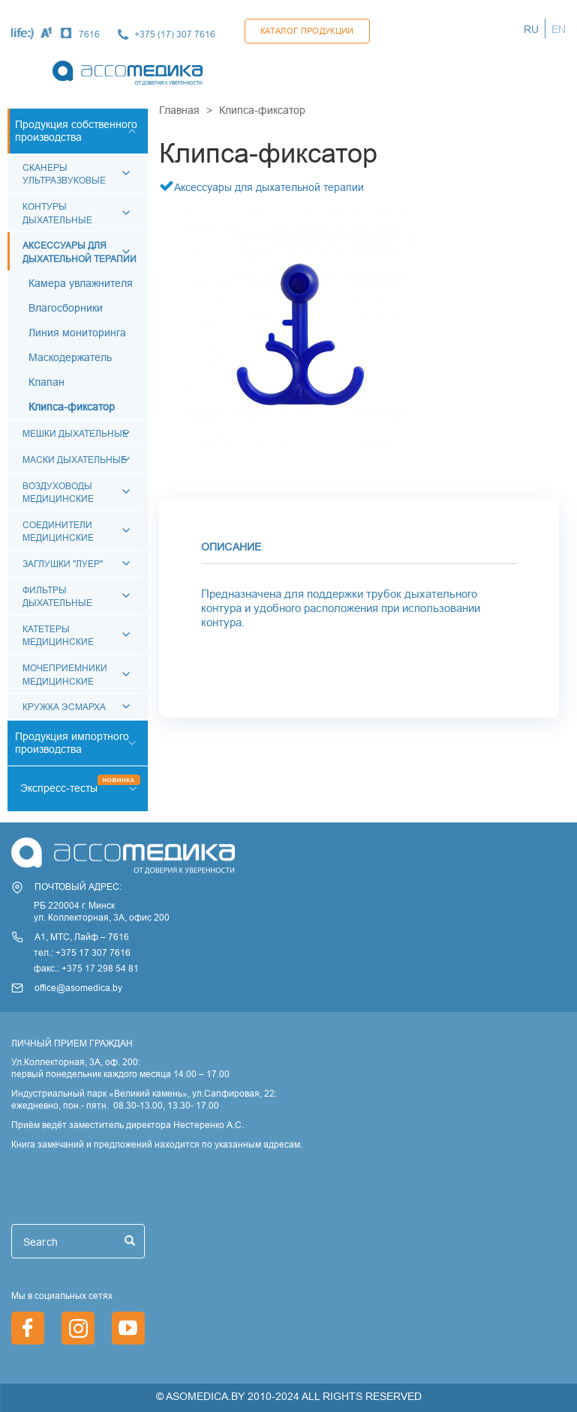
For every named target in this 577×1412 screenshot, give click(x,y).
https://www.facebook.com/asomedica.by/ (27, 1328)
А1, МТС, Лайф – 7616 (82, 936)
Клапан (47, 382)
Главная (179, 110)
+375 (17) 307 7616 (174, 34)
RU (531, 29)
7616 (89, 34)
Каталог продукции (307, 30)
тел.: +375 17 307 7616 (82, 952)
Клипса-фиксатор (72, 407)
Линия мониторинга (77, 333)
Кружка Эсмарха (64, 706)
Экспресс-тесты (59, 788)
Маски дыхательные (75, 459)
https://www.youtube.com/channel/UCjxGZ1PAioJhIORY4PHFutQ (128, 1328)
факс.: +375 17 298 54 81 (86, 968)
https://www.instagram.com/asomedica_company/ (78, 1328)
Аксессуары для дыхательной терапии (269, 187)
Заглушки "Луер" (63, 563)
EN (558, 29)
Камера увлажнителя (81, 283)
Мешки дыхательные (75, 433)
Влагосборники (66, 308)
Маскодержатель (70, 357)
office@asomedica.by (78, 987)
